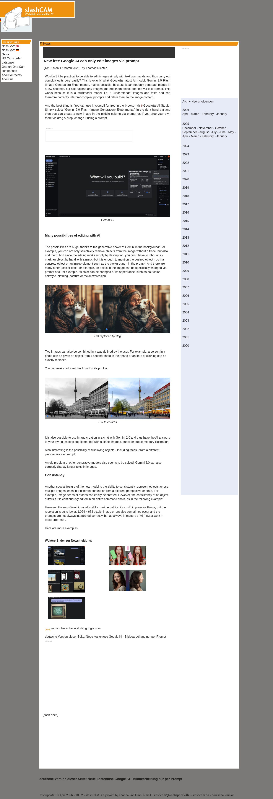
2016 (185, 212)
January (221, 113)
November (205, 128)
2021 (185, 171)
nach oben (50, 715)
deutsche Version (223, 795)
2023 (185, 154)
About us (7, 79)
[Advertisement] (136, 9)
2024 (185, 146)
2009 (185, 270)
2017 (185, 204)
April (185, 113)
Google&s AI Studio (156, 105)
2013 (185, 237)
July (214, 132)
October (220, 128)
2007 (185, 287)
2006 (185, 295)
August (204, 132)
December (189, 128)
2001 (185, 337)
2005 (185, 304)
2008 (185, 279)
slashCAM (10, 46)
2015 (185, 220)
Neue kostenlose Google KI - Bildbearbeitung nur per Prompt (126, 636)
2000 (185, 345)
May (231, 132)
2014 (185, 229)
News (5, 54)
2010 (185, 262)
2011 (185, 254)
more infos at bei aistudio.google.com (75, 628)
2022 (185, 162)
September (189, 132)
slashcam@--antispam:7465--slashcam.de (181, 795)
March (195, 113)
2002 (185, 329)
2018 (185, 196)
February (208, 113)
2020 (185, 179)
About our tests (12, 75)
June (222, 132)
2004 (185, 312)
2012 (185, 245)
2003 (185, 320)
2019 (185, 187)
